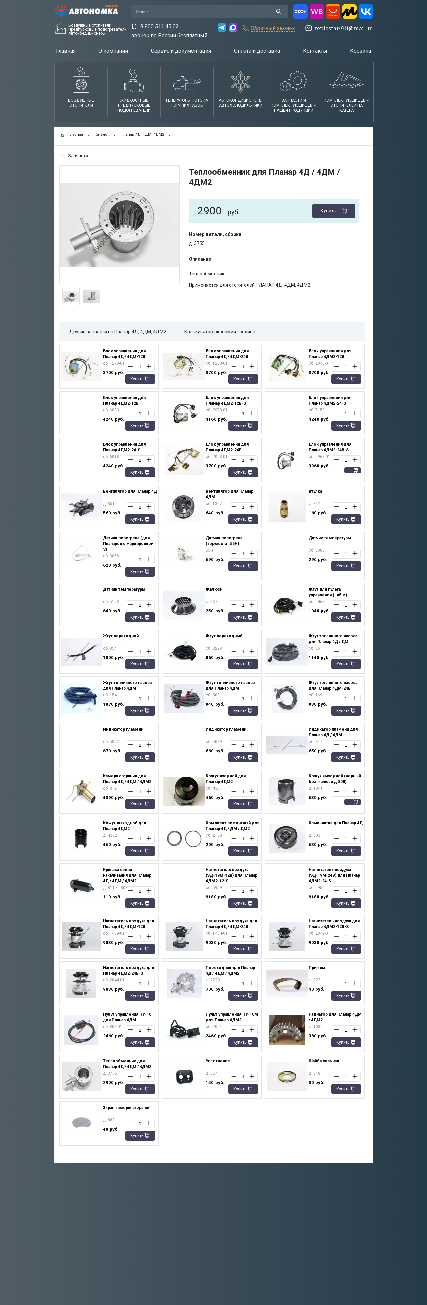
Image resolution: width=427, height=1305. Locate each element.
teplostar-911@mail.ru (344, 28)
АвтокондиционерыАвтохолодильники (240, 103)
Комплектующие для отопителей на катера (346, 105)
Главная (66, 51)
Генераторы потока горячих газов (187, 103)
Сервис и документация (181, 51)
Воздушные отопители (81, 103)
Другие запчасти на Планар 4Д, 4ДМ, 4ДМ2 (117, 331)
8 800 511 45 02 (159, 26)
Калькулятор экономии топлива (219, 331)
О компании (113, 51)
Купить (328, 210)
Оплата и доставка (257, 51)
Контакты (315, 51)
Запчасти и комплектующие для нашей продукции (293, 105)
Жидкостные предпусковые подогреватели (134, 105)
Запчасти (75, 155)
